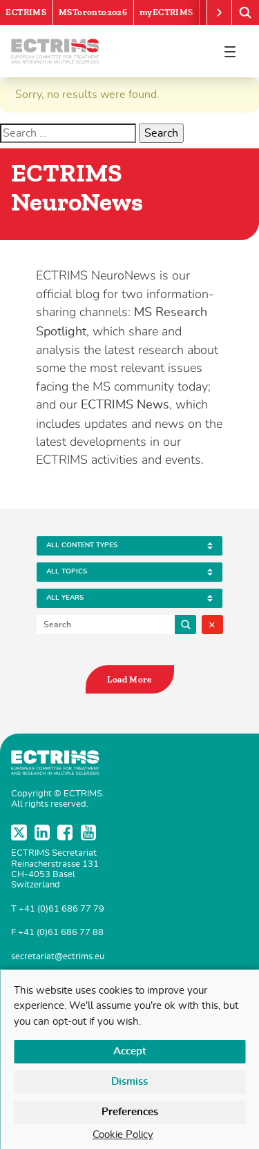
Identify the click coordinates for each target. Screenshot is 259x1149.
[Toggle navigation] (230, 51)
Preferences (130, 1112)
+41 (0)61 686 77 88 (61, 932)
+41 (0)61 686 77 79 (61, 909)
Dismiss (129, 1082)
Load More (129, 679)
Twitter (20, 832)
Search (185, 624)
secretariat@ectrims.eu (57, 956)
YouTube (90, 832)
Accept (129, 1051)
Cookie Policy (123, 1135)
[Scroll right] (219, 12)
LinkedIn (43, 832)
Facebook (66, 832)
